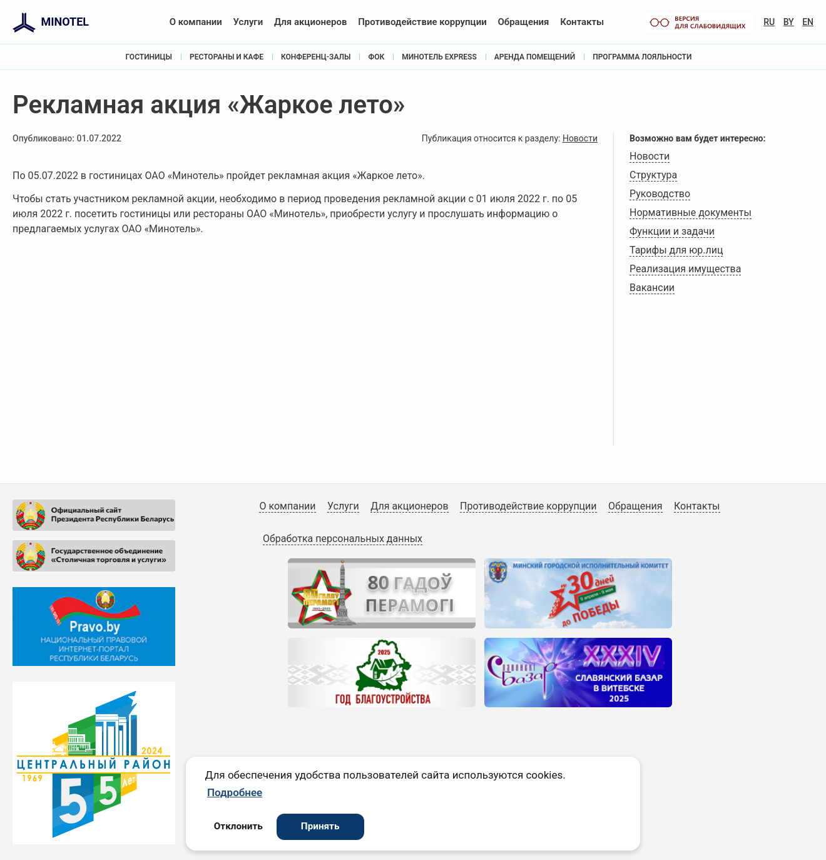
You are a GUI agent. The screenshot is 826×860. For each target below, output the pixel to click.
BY (788, 22)
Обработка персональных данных (342, 539)
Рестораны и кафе (226, 57)
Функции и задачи (672, 231)
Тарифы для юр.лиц (676, 250)
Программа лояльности (642, 57)
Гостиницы (149, 57)
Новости (580, 138)
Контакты (582, 22)
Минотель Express (439, 57)
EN (807, 22)
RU (769, 22)
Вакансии (652, 288)
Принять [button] (320, 826)
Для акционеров (310, 22)
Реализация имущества (685, 269)
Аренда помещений (534, 57)
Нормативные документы (691, 212)
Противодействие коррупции (422, 22)
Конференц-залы (316, 57)
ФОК (376, 57)
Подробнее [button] (234, 792)
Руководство (660, 194)
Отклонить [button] (238, 826)
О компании (196, 22)
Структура (653, 175)
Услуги (248, 22)
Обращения (523, 22)
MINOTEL (65, 21)
